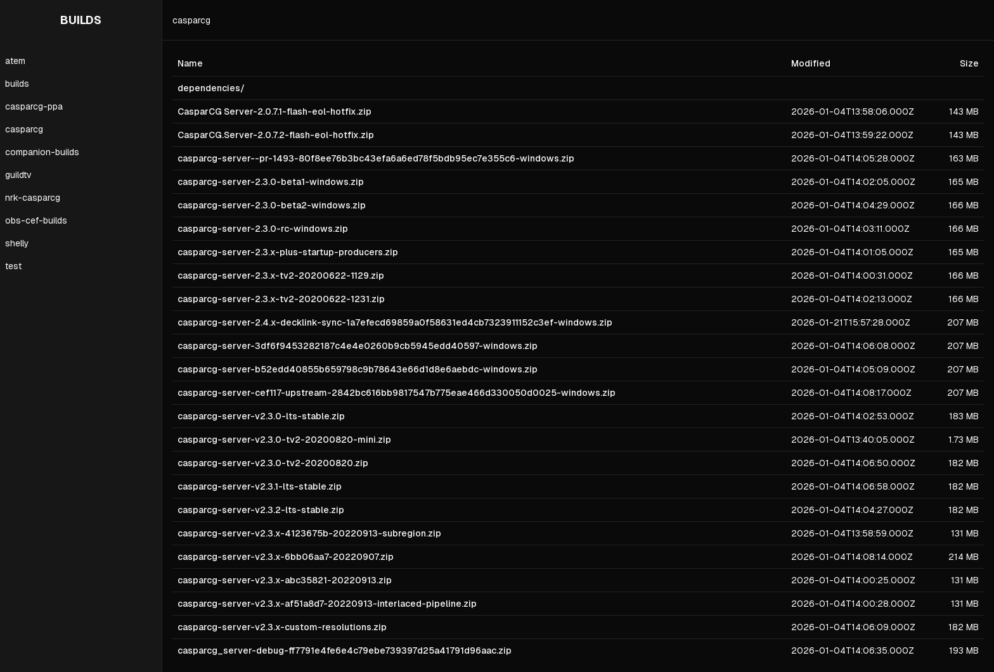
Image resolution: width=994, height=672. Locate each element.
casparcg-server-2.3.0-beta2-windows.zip (272, 205)
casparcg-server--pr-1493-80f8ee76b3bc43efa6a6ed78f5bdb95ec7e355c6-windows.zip (376, 158)
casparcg (24, 129)
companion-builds (42, 152)
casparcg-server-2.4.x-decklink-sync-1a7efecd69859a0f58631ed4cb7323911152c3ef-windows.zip (395, 322)
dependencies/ (211, 88)
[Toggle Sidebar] (162, 336)
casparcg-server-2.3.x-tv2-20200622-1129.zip (281, 275)
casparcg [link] (191, 20)
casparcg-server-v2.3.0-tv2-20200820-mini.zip (284, 439)
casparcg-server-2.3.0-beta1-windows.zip (271, 181)
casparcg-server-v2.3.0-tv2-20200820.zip (273, 463)
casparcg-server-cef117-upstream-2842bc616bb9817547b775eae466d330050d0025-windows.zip (397, 392)
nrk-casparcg (32, 197)
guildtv (18, 175)
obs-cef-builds (36, 220)
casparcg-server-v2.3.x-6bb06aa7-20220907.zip (286, 556)
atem (15, 61)
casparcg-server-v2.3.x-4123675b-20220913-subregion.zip (309, 533)
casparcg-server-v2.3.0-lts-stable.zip (261, 416)
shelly (17, 243)
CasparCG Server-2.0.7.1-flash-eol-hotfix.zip (274, 111)
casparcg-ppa (34, 106)
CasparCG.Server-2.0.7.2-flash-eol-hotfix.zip (276, 135)
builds (17, 83)
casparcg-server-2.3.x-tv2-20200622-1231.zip (281, 299)
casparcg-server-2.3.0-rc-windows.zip (263, 228)
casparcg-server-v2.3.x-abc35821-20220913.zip (285, 580)
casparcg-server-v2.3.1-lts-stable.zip (260, 486)
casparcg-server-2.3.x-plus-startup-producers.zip (288, 252)
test (13, 266)
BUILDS (80, 20)
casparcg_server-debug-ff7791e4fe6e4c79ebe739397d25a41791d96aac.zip (345, 650)
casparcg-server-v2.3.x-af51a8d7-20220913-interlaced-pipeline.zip (327, 603)
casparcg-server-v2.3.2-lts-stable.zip (261, 510)
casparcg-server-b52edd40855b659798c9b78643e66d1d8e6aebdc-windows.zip (358, 369)
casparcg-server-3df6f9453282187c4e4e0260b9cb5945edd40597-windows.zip (358, 346)
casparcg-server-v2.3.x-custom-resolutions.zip (282, 627)
